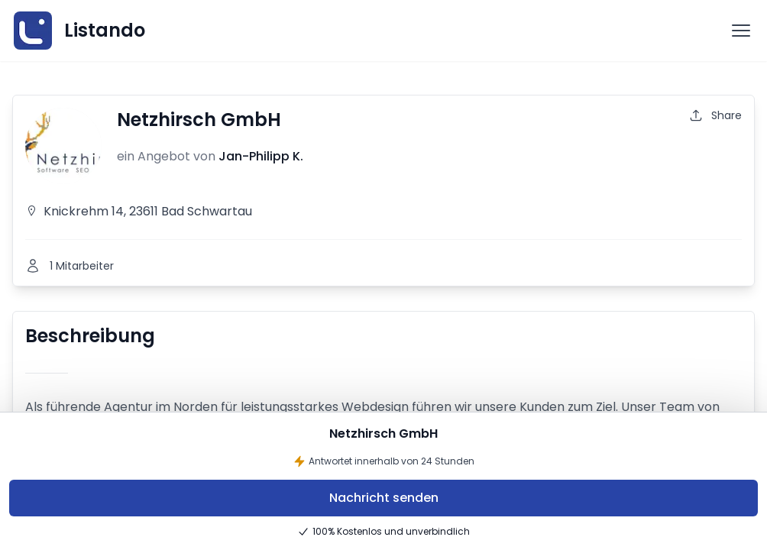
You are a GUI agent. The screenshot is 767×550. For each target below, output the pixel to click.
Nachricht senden (384, 497)
